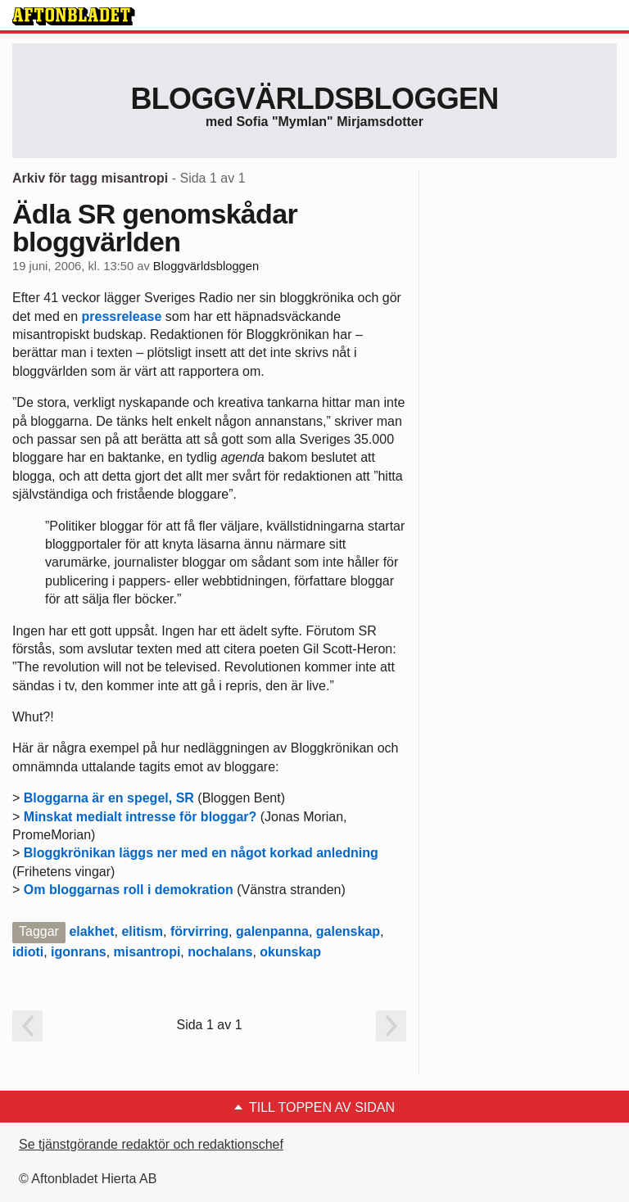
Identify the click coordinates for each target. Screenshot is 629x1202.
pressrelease (122, 316)
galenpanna (272, 931)
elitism (142, 931)
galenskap (348, 931)
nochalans (220, 952)
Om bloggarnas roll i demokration (128, 890)
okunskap (290, 952)
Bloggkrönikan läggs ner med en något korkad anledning (201, 853)
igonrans (78, 952)
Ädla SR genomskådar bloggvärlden (154, 227)
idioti (27, 952)
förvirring (199, 931)
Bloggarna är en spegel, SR (109, 798)
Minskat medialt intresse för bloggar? (140, 817)
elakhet (91, 931)
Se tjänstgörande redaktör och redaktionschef (151, 1144)
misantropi (147, 952)
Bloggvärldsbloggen (314, 98)
